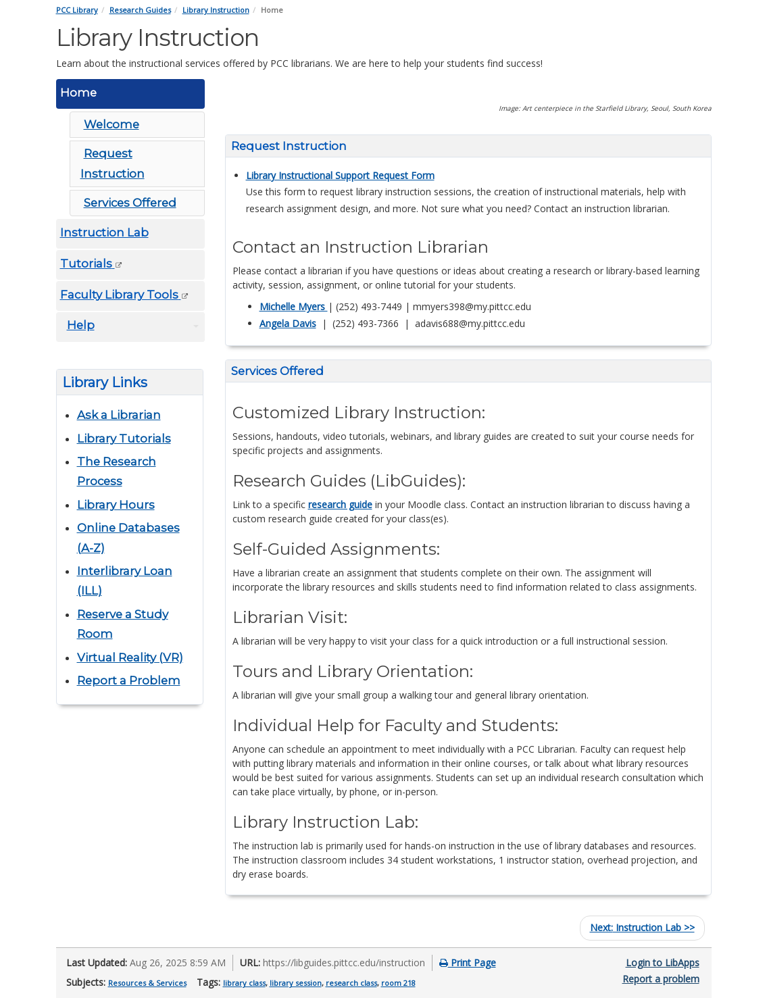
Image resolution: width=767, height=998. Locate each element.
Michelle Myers (293, 306)
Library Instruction (215, 10)
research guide (340, 504)
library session (296, 983)
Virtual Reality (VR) (130, 657)
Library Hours (116, 505)
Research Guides (140, 10)
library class (244, 983)
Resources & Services (147, 983)
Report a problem (660, 978)
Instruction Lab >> (642, 927)
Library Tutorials (124, 438)
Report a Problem (128, 680)
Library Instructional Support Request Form (340, 175)
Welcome (111, 124)
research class (351, 983)
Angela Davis (287, 323)
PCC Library (77, 10)
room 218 (398, 983)
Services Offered (130, 202)
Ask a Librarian (119, 415)
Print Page (467, 962)
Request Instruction (112, 163)
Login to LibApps (662, 962)
